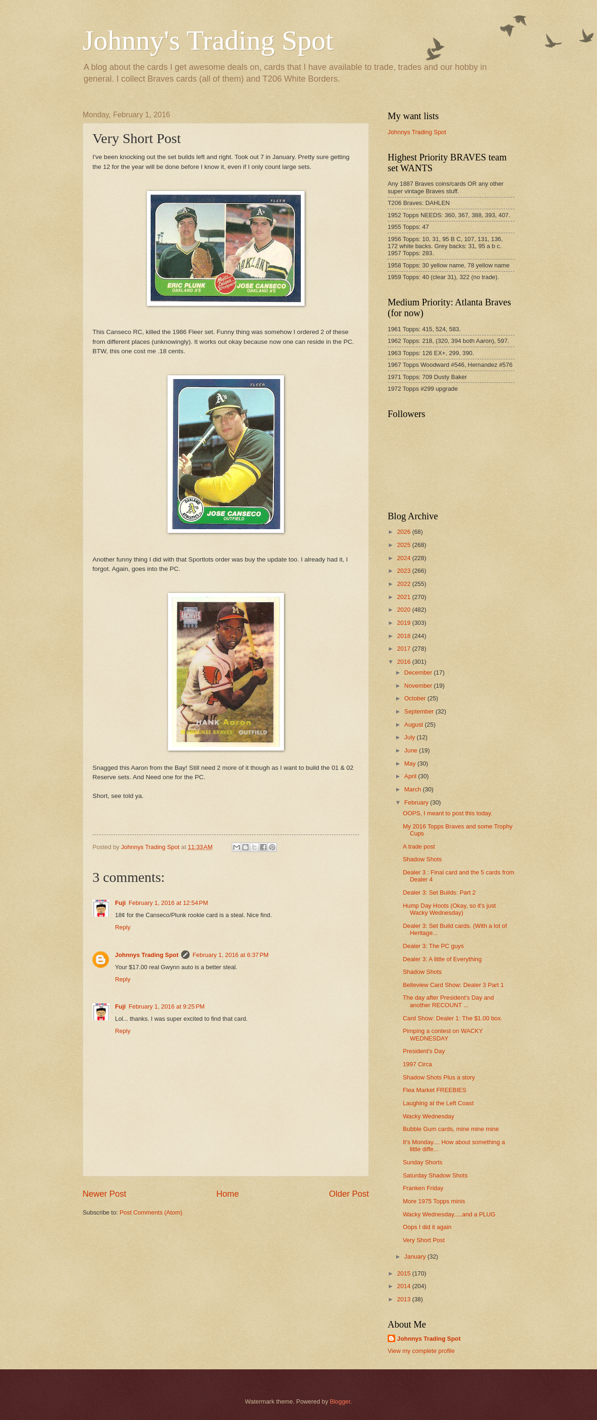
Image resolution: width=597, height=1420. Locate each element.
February (417, 802)
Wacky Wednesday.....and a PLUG (449, 1214)
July (410, 737)
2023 (404, 570)
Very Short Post (423, 1240)
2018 (404, 635)
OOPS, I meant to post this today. (447, 813)
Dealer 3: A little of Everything (442, 959)
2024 (404, 558)
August (414, 724)
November (419, 685)
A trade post (419, 846)
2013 (404, 1299)
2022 (404, 583)
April (411, 776)
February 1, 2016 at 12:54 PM (168, 902)
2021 (404, 596)
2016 (404, 661)
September (420, 711)
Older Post (349, 1194)
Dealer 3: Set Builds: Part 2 (439, 892)
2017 (404, 648)
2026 (404, 531)
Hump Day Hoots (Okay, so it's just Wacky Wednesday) (449, 909)
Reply (122, 927)
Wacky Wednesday (428, 1116)
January (415, 1256)
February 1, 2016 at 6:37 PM (230, 954)
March (413, 789)
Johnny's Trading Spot (208, 40)
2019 (404, 622)
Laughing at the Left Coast (438, 1103)
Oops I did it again (427, 1226)
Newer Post (104, 1194)
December (419, 672)
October (415, 698)
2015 (404, 1273)
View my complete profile (421, 1350)
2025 (404, 544)
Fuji (120, 902)
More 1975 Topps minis (434, 1201)
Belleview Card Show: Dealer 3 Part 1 (453, 984)
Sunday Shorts (422, 1162)
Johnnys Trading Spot (146, 954)
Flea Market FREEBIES (434, 1089)
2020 (404, 609)
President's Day (424, 1051)
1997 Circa (417, 1064)
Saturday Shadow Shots (435, 1175)
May (410, 763)
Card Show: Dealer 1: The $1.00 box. (452, 1018)
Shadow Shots (422, 859)
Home (227, 1194)
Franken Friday (423, 1188)
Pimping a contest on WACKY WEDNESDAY (442, 1034)
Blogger (340, 1401)
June (411, 750)
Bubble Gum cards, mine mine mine (451, 1128)
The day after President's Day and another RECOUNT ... (448, 1001)
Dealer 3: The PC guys (433, 945)
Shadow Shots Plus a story (439, 1077)
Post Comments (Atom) (151, 1212)
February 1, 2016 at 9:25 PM (167, 1006)
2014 (404, 1286)
